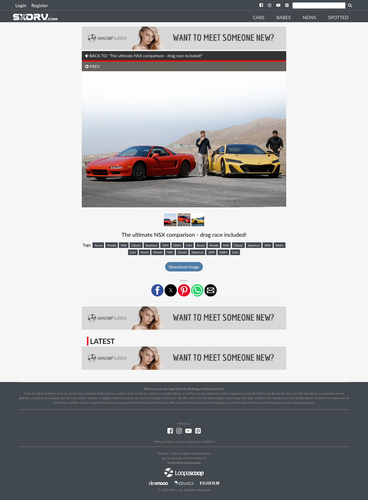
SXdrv (177, 245)
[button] (157, 290)
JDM (165, 245)
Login (20, 5)
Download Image (184, 266)
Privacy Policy (164, 442)
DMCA (208, 442)
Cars (258, 17)
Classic (136, 245)
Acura (98, 245)
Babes (284, 17)
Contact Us (193, 442)
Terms (180, 442)
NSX (124, 245)
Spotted (338, 17)
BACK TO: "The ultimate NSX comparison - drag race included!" (144, 55)
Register (39, 5)
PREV (92, 66)
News (309, 17)
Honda (111, 245)
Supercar (151, 245)
